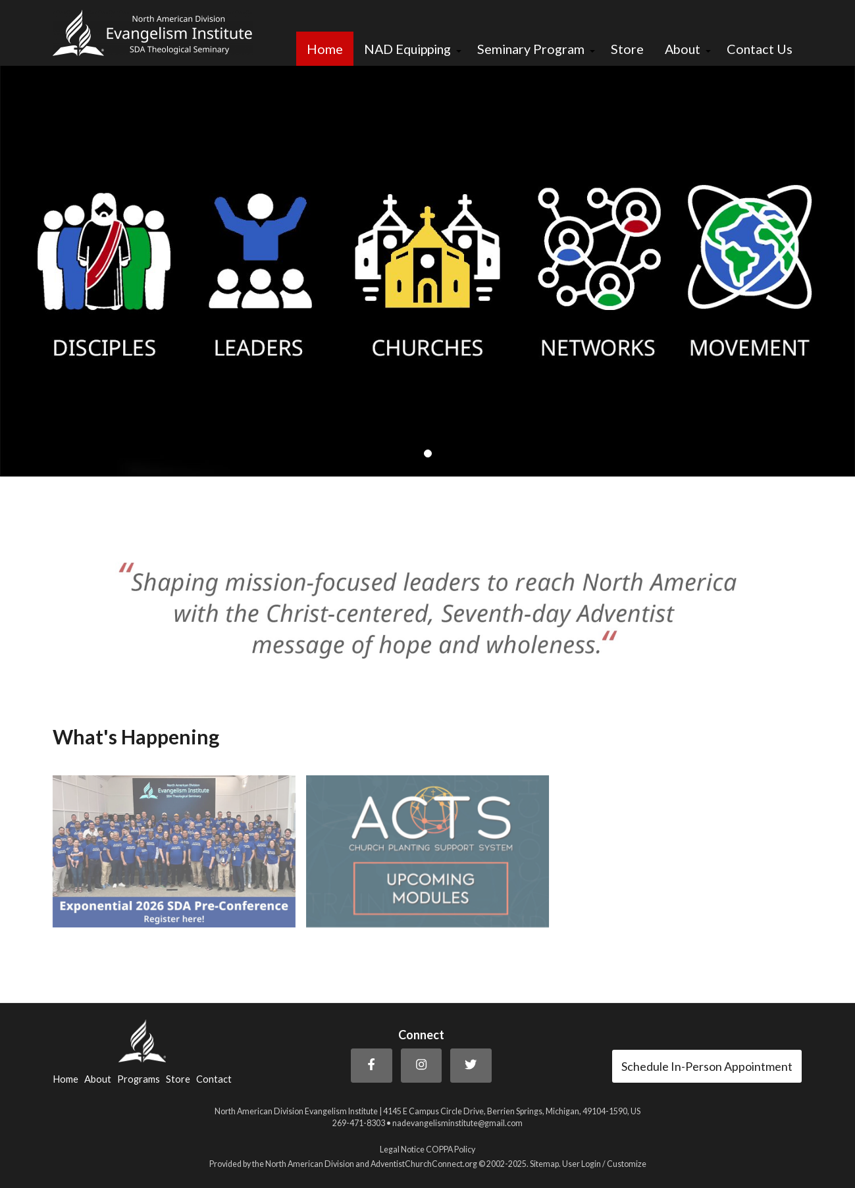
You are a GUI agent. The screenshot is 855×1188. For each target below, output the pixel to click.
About (682, 49)
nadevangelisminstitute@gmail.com (457, 1123)
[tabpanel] (427, 271)
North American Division (309, 1164)
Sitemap (544, 1164)
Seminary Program (530, 49)
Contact (214, 1079)
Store (627, 49)
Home (325, 49)
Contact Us (759, 49)
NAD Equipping (407, 49)
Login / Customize (613, 1164)
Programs (138, 1079)
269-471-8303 (358, 1123)
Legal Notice (402, 1149)
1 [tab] (427, 454)
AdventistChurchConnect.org (424, 1164)
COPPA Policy (450, 1149)
